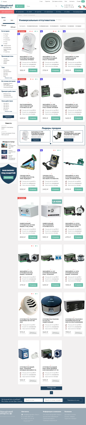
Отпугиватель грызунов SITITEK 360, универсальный (51, 320)
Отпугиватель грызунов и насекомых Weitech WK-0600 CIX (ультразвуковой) (74, 320)
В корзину (33, 70)
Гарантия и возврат (70, 418)
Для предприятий (7, 12)
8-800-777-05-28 (69, 7)
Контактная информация (50, 416)
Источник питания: (8, 81)
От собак (67, 12)
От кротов (38, 12)
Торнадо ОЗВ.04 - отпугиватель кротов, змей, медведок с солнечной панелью (27, 177)
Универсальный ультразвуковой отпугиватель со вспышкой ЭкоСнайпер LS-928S (51, 225)
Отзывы (81, 1)
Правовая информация (50, 420)
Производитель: (7, 56)
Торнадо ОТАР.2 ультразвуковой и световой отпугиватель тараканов (72, 133)
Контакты (72, 1)
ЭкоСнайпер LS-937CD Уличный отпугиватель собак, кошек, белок (73, 225)
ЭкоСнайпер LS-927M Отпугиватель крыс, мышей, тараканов (72, 273)
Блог (66, 1)
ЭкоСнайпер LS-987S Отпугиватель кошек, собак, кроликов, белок (73, 177)
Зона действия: (7, 101)
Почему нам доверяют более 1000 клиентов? (8, 134)
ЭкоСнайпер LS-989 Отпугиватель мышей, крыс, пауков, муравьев (50, 106)
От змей (29, 12)
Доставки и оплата (57, 1)
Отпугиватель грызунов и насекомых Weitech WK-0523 (28, 320)
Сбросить (8, 118)
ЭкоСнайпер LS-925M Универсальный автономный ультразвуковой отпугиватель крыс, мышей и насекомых (72, 58)
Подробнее (36, 140)
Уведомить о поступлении (32, 333)
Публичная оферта (48, 418)
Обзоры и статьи (8, 142)
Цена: (3, 17)
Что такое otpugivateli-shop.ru (52, 414)
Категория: (5, 31)
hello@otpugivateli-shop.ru (30, 414)
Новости (8, 123)
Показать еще (51, 387)
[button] (50, 143)
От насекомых (49, 12)
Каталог (20, 6)
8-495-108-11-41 (68, 5)
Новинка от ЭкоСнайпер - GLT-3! (7, 128)
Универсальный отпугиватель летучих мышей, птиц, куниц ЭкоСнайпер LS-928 (27, 225)
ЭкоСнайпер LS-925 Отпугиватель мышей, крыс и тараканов (50, 58)
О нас (41, 1)
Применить (8, 116)
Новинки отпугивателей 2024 (11, 152)
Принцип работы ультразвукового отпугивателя (11, 157)
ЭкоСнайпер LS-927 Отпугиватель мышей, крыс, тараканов (50, 273)
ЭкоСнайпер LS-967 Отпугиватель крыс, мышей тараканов (72, 106)
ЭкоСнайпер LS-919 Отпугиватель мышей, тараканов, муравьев (27, 58)
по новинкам (71, 26)
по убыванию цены (43, 26)
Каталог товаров (69, 416)
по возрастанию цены (32, 26)
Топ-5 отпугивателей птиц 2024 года (11, 146)
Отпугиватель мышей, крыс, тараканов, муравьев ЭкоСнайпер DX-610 (28, 368)
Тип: (3, 67)
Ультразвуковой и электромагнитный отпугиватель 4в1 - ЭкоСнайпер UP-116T (26, 106)
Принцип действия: (8, 91)
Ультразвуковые (78, 12)
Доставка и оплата (70, 414)
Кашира (4, 1)
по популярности (54, 26)
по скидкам (78, 26)
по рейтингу (63, 26)
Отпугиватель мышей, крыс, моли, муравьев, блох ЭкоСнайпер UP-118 (50, 368)
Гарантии (47, 1)
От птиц (58, 12)
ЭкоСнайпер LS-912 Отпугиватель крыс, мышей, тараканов (26, 273)
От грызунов (20, 12)
